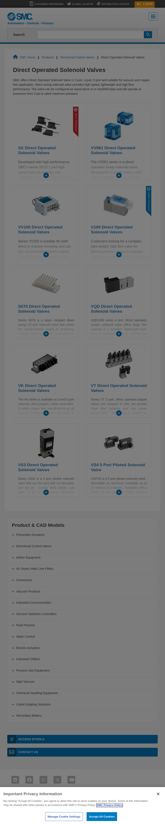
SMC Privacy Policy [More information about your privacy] (110, 809)
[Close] (158, 798)
